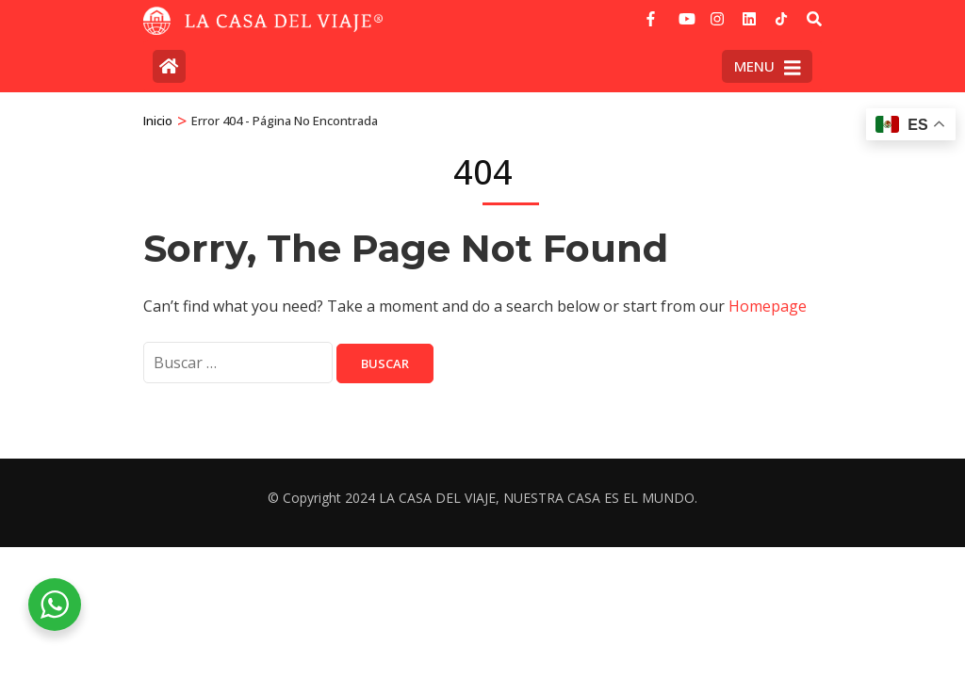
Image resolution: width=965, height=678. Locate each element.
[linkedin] (749, 12)
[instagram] (717, 12)
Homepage (767, 306)
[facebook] (653, 12)
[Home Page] (169, 66)
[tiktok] (781, 19)
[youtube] (685, 12)
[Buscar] (814, 18)
